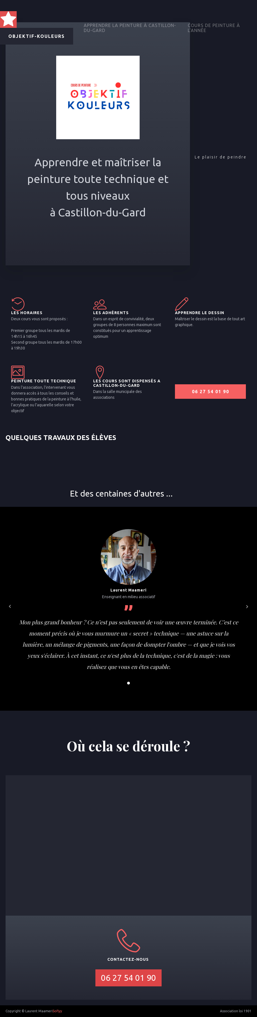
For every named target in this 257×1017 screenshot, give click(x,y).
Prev (10, 606)
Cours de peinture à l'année (214, 28)
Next (247, 606)
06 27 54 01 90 (210, 391)
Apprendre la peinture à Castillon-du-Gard (130, 28)
